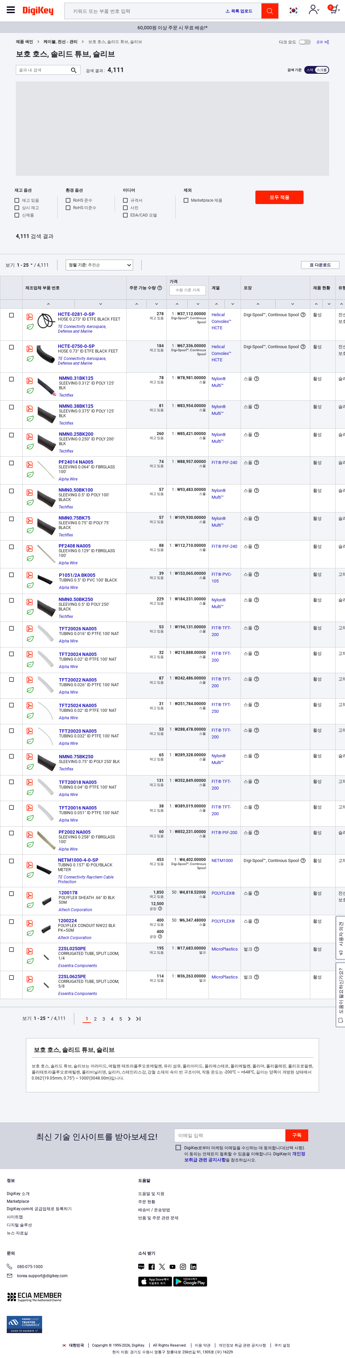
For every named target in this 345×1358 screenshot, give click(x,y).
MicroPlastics (225, 949)
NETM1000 (222, 860)
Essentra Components (77, 965)
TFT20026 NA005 (78, 628)
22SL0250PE (72, 948)
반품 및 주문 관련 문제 (158, 1218)
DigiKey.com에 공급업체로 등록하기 (39, 1208)
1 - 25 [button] (23, 265)
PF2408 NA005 (75, 546)
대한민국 (73, 1345)
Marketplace (18, 1201)
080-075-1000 (25, 1267)
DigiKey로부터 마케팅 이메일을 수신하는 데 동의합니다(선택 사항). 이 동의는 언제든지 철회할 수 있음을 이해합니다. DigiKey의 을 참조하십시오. (244, 1154)
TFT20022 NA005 (78, 680)
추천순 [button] (84, 265)
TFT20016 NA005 (78, 807)
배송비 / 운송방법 (154, 1209)
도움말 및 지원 (151, 1193)
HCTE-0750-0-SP (76, 346)
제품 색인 (24, 41)
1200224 (67, 920)
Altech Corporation (75, 909)
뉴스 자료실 (17, 1233)
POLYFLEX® (223, 893)
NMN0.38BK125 (76, 406)
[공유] (322, 41)
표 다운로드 (320, 265)
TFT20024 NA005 (78, 654)
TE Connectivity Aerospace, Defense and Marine (82, 329)
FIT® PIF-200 (224, 832)
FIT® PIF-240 (224, 462)
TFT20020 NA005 (78, 731)
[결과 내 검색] (42, 69)
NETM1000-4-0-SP (78, 860)
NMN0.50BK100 (76, 490)
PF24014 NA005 (76, 462)
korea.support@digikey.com (37, 1276)
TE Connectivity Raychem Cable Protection (86, 879)
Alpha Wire (68, 479)
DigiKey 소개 (18, 1193)
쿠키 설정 (282, 1345)
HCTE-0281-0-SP (76, 314)
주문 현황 (146, 1201)
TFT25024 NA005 (78, 705)
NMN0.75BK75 (74, 518)
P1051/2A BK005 (77, 575)
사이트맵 (15, 1217)
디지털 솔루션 (19, 1225)
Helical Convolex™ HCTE (222, 321)
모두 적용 (279, 197)
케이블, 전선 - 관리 (60, 41)
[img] (38, 12)
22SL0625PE (72, 976)
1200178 (68, 892)
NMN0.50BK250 (76, 599)
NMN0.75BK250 (76, 756)
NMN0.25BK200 (76, 434)
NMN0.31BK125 (76, 378)
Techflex (66, 395)
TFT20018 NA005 (78, 782)
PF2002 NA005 (75, 832)
